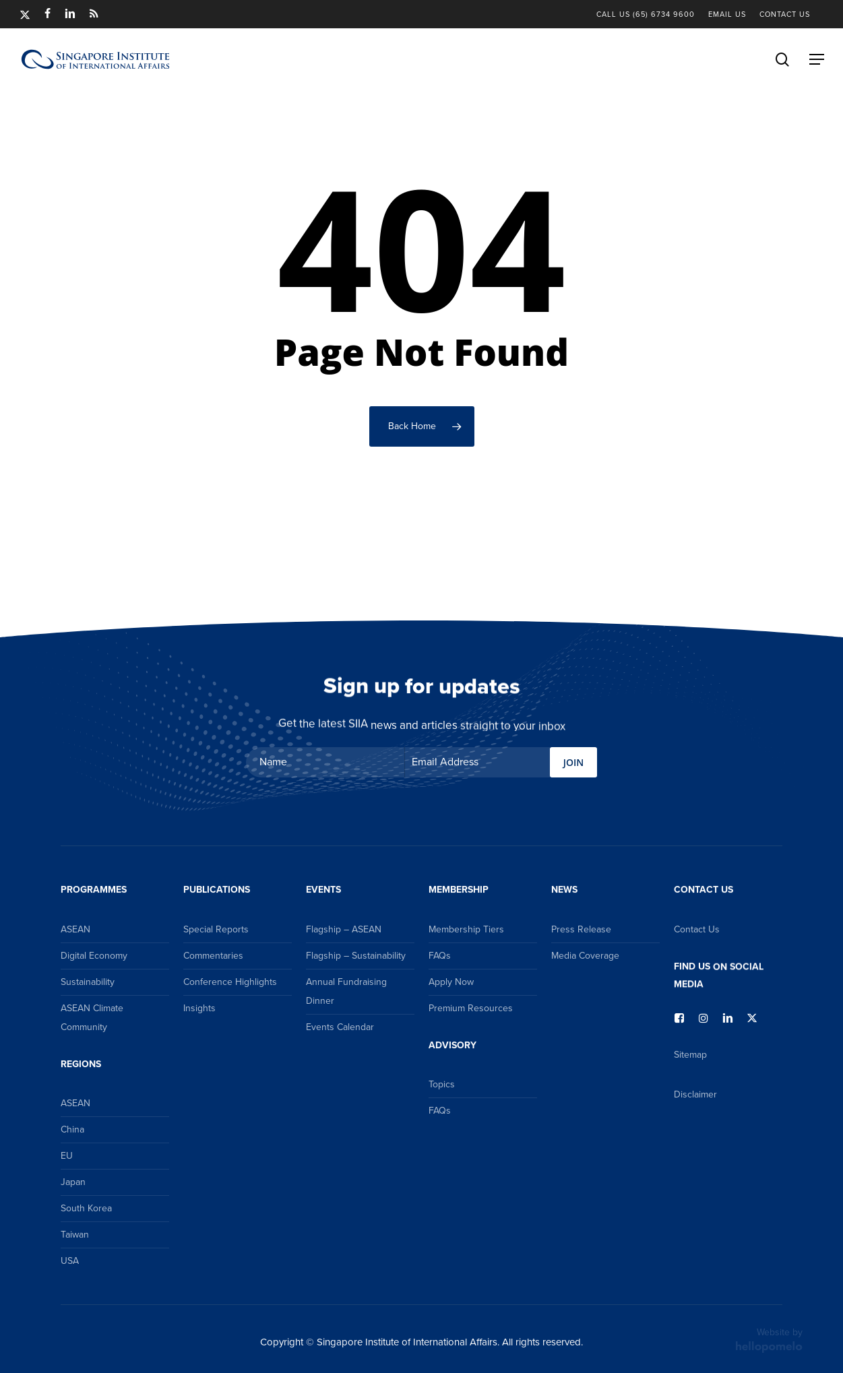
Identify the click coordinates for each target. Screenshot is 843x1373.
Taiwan (75, 1234)
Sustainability (88, 982)
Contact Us (697, 929)
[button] (816, 59)
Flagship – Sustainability (356, 956)
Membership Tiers (466, 929)
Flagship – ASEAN (343, 929)
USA (70, 1261)
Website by (769, 1339)
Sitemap (690, 1055)
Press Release (581, 929)
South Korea (86, 1208)
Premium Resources (471, 1008)
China (72, 1129)
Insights (199, 1008)
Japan (73, 1182)
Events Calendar (340, 1027)
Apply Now (451, 982)
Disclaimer (695, 1094)
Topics (442, 1084)
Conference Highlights (230, 982)
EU (67, 1156)
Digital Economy (94, 956)
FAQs (440, 956)
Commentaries (213, 956)
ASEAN (75, 929)
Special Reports (216, 929)
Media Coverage (585, 956)
